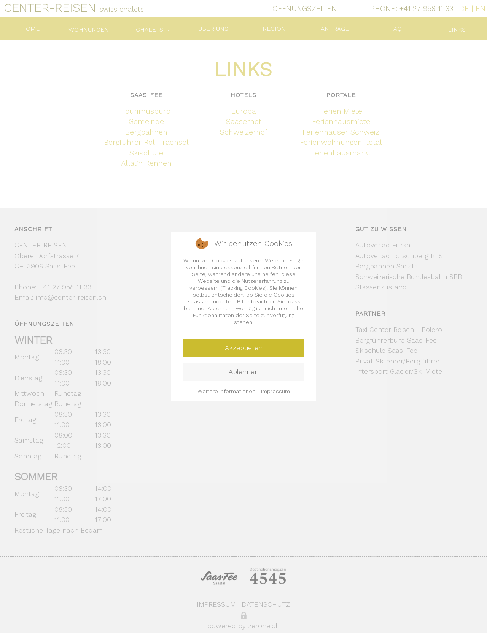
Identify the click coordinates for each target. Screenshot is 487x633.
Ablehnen (244, 372)
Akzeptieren (244, 348)
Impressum (275, 391)
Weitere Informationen (226, 391)
